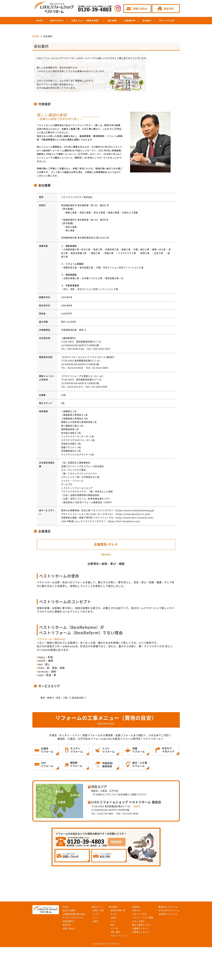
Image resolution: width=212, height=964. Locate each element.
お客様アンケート (140, 928)
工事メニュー (97, 907)
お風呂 (113, 917)
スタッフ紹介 (138, 921)
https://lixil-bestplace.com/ (124, 521)
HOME (39, 21)
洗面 (112, 925)
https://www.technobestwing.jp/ (135, 510)
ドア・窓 (114, 928)
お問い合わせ (69, 928)
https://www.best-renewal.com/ (135, 518)
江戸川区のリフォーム (169, 910)
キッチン (96, 914)
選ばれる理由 (69, 910)
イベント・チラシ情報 (142, 918)
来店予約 (67, 925)
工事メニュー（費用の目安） (85, 21)
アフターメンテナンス (73, 918)
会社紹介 (146, 21)
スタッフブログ (167, 21)
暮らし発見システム (141, 925)
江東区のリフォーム (168, 914)
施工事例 (112, 21)
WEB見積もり (69, 921)
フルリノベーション (119, 936)
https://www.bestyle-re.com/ (133, 514)
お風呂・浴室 (98, 910)
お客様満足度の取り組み (74, 914)
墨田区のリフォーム (168, 907)
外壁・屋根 (115, 932)
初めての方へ (57, 21)
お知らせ (136, 910)
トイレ (95, 917)
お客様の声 (129, 21)
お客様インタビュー (141, 932)
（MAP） (137, 806)
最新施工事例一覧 (118, 910)
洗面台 (95, 921)
